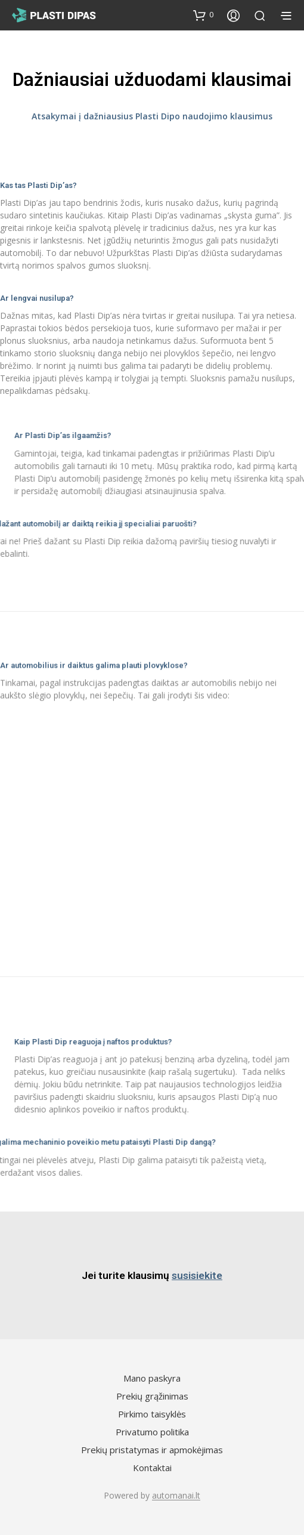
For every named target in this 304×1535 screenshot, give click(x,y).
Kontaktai (152, 1468)
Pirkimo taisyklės (152, 1414)
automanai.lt (176, 1495)
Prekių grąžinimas (152, 1396)
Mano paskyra (152, 1378)
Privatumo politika (152, 1432)
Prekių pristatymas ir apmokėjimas (152, 1450)
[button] (203, 15)
